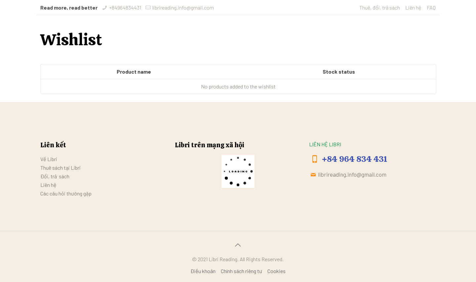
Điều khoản (203, 271)
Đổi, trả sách (54, 176)
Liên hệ (413, 7)
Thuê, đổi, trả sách (379, 7)
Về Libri (48, 159)
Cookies (276, 271)
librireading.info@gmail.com (183, 7)
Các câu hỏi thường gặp (66, 193)
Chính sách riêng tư (241, 271)
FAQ (431, 7)
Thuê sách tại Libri (60, 167)
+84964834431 (125, 7)
